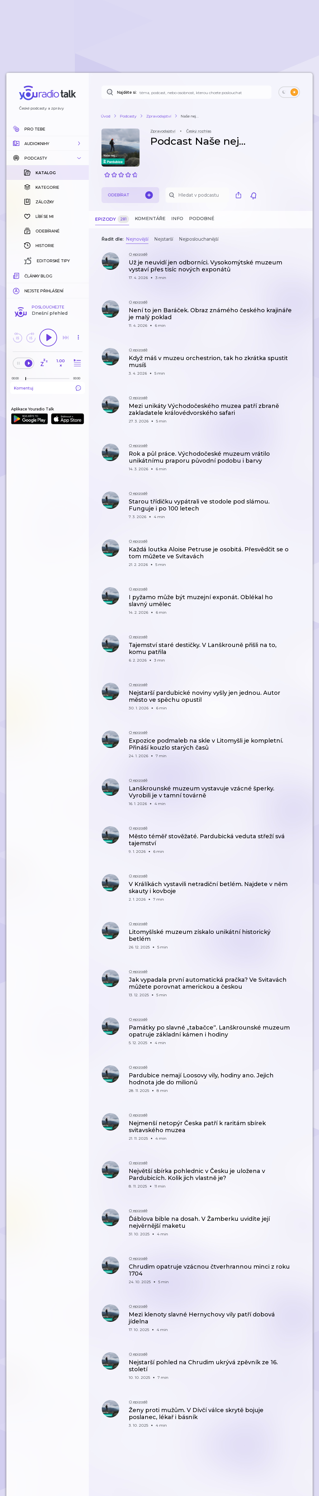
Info (177, 218)
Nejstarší (163, 239)
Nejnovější (137, 239)
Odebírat (130, 195)
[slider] (25, 275)
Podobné (201, 218)
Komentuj (47, 285)
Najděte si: (127, 92)
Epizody (112, 219)
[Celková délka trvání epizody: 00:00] (78, 275)
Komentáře (150, 218)
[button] (47, 143)
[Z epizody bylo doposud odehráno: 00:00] (17, 275)
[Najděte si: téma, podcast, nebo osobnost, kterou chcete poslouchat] (186, 92)
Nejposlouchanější (198, 239)
